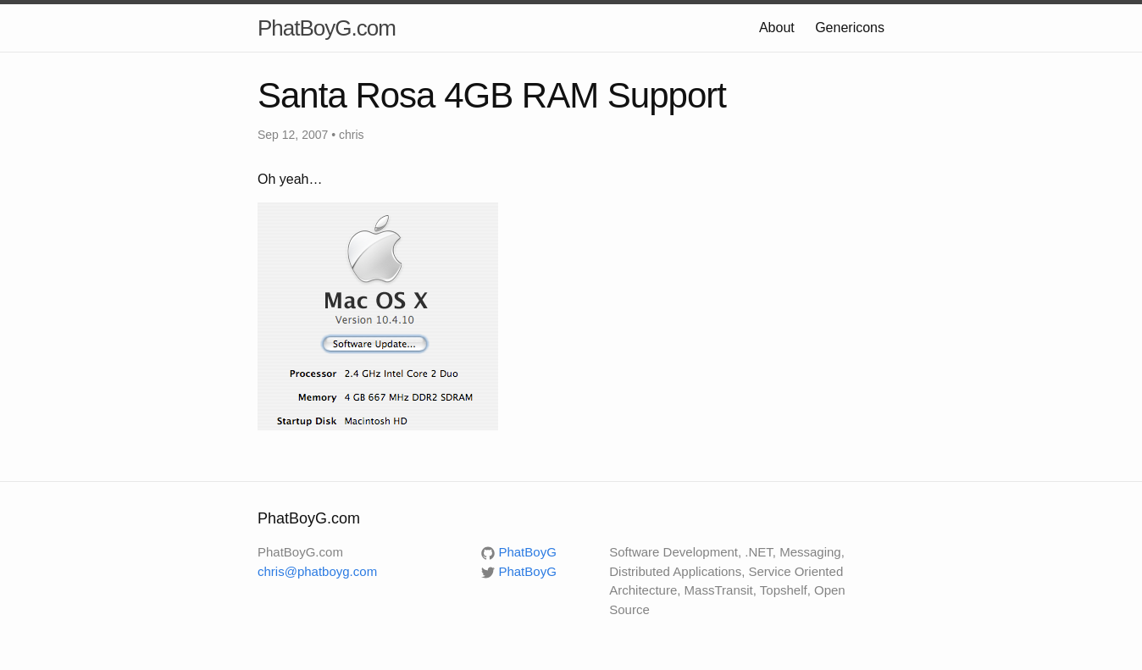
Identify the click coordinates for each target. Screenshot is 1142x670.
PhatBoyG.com (327, 28)
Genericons (849, 27)
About (777, 27)
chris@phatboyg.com (317, 571)
